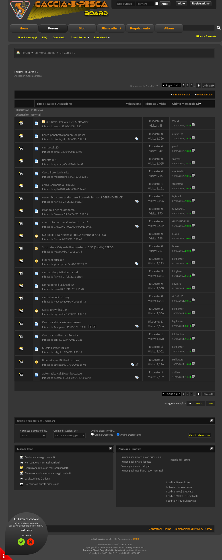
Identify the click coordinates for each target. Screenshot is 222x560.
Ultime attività (111, 28)
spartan (58, 164)
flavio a (58, 201)
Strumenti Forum (182, 94)
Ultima (208, 85)
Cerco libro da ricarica (56, 172)
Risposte (150, 104)
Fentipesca (60, 327)
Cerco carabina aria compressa (61, 322)
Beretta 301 (49, 160)
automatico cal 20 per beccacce (62, 373)
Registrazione (201, 3)
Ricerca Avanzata (206, 36)
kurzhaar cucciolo (53, 260)
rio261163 (59, 301)
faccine (173, 487)
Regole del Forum (180, 459)
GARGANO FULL (62, 226)
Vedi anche (26, 530)
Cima (210, 403)
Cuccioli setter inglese (56, 348)
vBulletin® (114, 544)
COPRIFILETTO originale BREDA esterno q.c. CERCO (74, 235)
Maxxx (57, 239)
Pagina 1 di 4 (173, 85)
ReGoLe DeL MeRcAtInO (74, 122)
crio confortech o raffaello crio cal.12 (65, 222)
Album (169, 28)
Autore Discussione (59, 104)
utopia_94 (59, 139)
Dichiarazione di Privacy (188, 529)
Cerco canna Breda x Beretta (60, 335)
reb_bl (57, 352)
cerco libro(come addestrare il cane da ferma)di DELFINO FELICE (82, 197)
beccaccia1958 (62, 377)
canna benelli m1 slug (56, 297)
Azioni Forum (78, 37)
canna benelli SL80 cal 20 (58, 285)
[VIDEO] (179, 496)
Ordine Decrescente (129, 434)
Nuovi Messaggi (27, 37)
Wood (57, 126)
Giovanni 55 (60, 214)
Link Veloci (100, 37)
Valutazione (133, 104)
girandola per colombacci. (58, 210)
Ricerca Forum (205, 94)
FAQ (44, 37)
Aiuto (181, 3)
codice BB (173, 482)
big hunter (59, 314)
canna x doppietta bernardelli (60, 272)
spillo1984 (59, 189)
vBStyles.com (139, 550)
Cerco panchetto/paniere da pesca (64, 135)
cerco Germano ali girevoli (58, 185)
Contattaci (155, 529)
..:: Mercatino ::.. (45, 53)
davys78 (58, 289)
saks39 (57, 339)
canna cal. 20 (50, 147)
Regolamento (140, 28)
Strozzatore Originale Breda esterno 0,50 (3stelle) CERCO (77, 247)
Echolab (119, 553)
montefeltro (60, 176)
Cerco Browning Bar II (55, 310)
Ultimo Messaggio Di (186, 104)
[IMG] (178, 491)
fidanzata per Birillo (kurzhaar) (61, 360)
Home (24, 28)
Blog (81, 28)
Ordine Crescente (102, 434)
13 (162, 321)
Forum (53, 28)
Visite (162, 104)
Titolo (40, 104)
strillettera (59, 364)
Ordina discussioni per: (65, 430)
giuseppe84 (60, 264)
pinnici (57, 151)
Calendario (58, 37)
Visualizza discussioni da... (34, 430)
